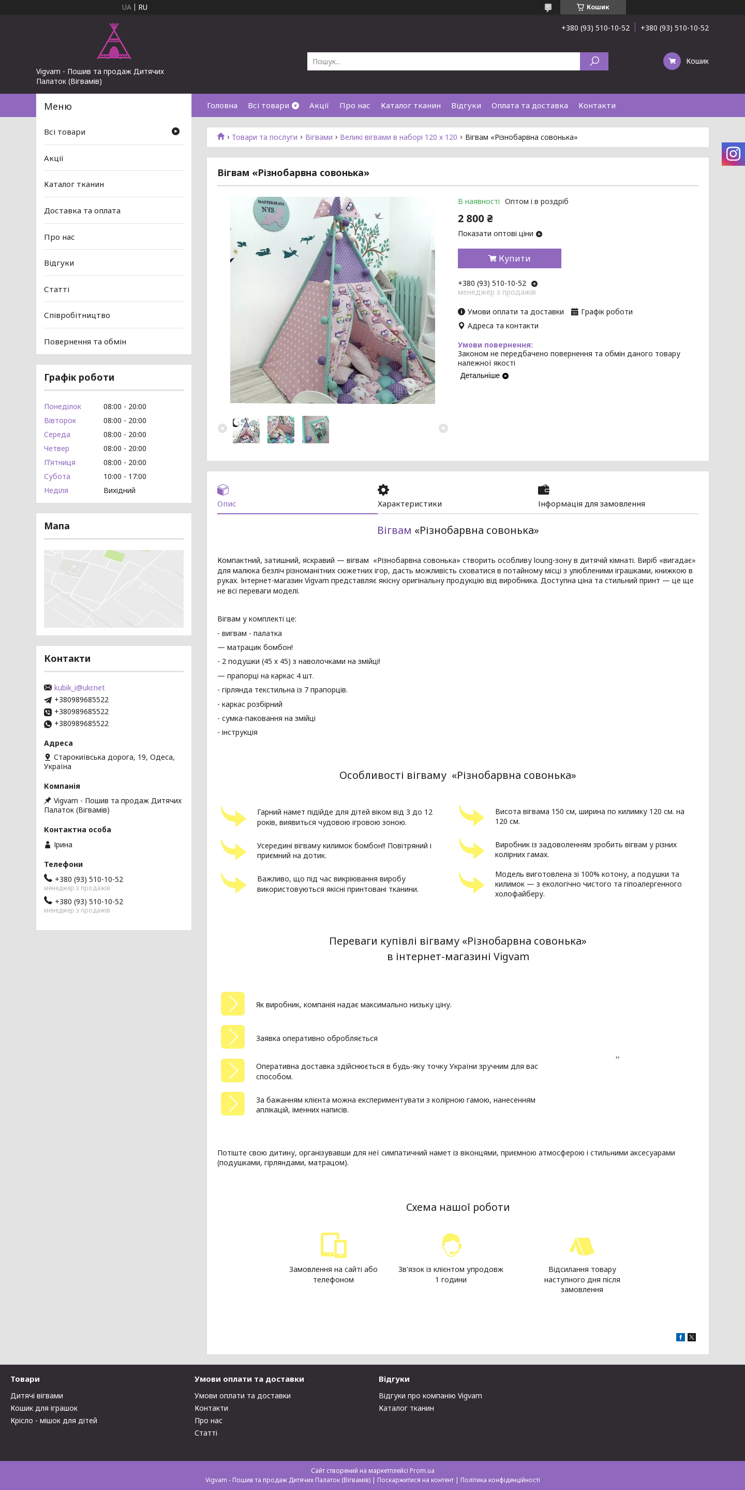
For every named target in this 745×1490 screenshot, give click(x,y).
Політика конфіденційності (500, 1479)
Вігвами (319, 137)
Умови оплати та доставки (243, 1395)
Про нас (354, 105)
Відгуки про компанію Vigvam (430, 1395)
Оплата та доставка (529, 105)
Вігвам (394, 530)
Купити (515, 258)
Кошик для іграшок (44, 1408)
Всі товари (268, 105)
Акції (319, 105)
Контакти (597, 105)
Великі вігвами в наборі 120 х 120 (398, 137)
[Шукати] (594, 61)
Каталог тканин (411, 105)
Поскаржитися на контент (415, 1479)
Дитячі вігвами (36, 1395)
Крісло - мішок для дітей (53, 1420)
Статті (56, 289)
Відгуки (466, 105)
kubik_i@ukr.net (79, 687)
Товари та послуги (264, 137)
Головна (222, 105)
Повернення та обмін (85, 341)
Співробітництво (77, 315)
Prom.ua (422, 1470)
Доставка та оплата (82, 210)
